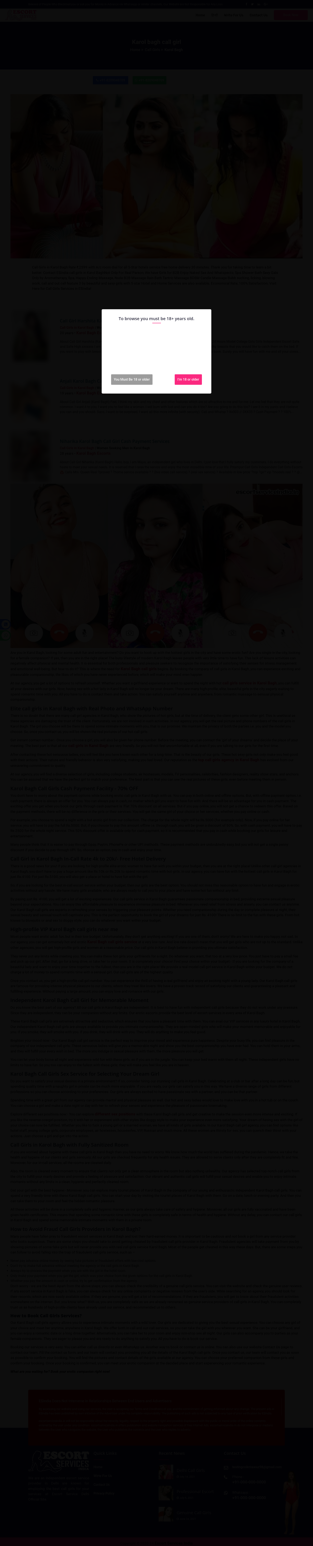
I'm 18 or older (188, 379)
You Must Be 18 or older (132, 379)
